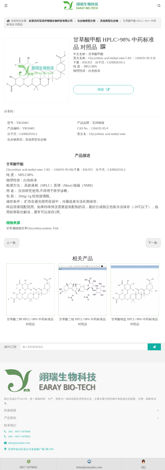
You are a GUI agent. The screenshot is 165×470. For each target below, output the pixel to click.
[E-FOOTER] (7, 372)
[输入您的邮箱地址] (83, 347)
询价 (103, 89)
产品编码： (14, 128)
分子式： (13, 134)
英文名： (83, 134)
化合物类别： (16, 139)
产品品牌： (84, 122)
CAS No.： (84, 128)
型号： (11, 122)
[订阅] (154, 346)
